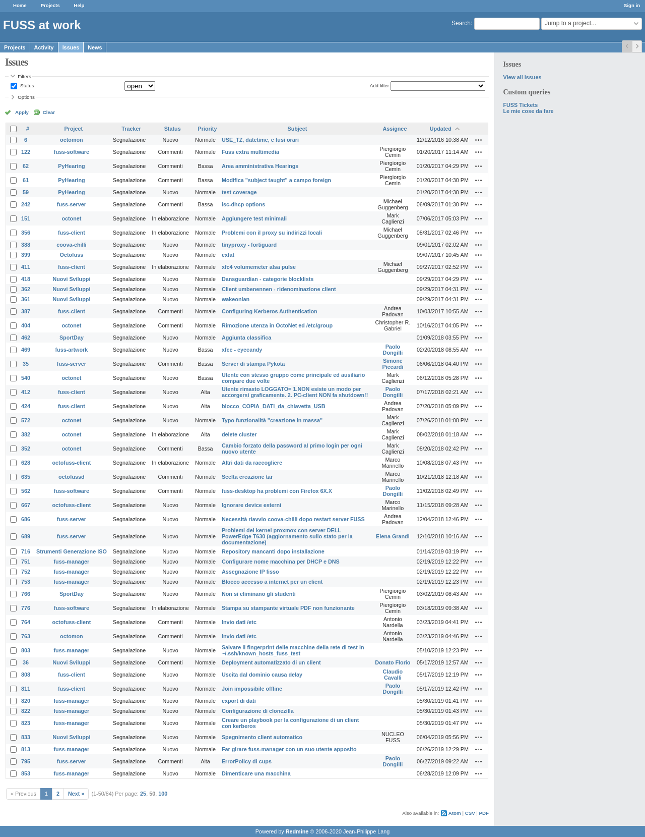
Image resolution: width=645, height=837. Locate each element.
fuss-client (71, 233)
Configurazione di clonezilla (258, 711)
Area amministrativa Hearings (260, 166)
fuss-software (71, 152)
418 (25, 279)
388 (25, 245)
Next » (76, 794)
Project (73, 129)
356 (25, 233)
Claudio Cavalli (393, 674)
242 (25, 204)
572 (25, 420)
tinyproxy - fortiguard (249, 245)
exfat (228, 255)
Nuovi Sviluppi (71, 279)
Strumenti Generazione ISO (71, 551)
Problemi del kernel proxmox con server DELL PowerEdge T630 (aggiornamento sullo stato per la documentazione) (287, 536)
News (95, 47)
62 (26, 166)
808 (25, 675)
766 (25, 594)
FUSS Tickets (520, 105)
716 (25, 551)
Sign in (632, 5)
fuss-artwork (71, 350)
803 (25, 650)
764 (25, 622)
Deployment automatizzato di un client (271, 662)
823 (25, 723)
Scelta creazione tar (247, 477)
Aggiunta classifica (246, 337)
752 (25, 572)
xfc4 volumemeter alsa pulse (259, 267)
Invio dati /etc (239, 622)
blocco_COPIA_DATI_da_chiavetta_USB (274, 406)
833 (25, 737)
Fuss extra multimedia (250, 152)
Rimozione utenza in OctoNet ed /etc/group (277, 325)
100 (162, 794)
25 (143, 794)
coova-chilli (71, 245)
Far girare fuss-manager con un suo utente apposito (289, 749)
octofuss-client (71, 463)
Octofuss (72, 255)
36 (26, 662)
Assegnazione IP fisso (250, 572)
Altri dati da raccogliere (252, 463)
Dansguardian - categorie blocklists (267, 279)
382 (25, 434)
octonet (71, 218)
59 (26, 192)
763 (25, 636)
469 (25, 350)
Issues (71, 47)
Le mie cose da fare (528, 111)
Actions (479, 140)
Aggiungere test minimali (254, 218)
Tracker (131, 129)
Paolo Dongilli (393, 350)
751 (25, 562)
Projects (50, 5)
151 (25, 218)
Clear (49, 112)
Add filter (379, 85)
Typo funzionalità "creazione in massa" (272, 420)
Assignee (394, 129)
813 (25, 749)
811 (25, 689)
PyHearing (71, 166)
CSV (470, 813)
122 (25, 152)
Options (26, 97)
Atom (454, 813)
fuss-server (71, 204)
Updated (441, 129)
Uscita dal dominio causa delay (262, 675)
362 (25, 289)
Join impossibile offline (252, 689)
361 (25, 299)
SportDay (71, 337)
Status (26, 85)
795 (25, 761)
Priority (207, 129)
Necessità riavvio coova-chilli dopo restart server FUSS (293, 519)
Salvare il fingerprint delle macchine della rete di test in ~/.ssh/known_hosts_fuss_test (293, 650)
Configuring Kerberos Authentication (269, 311)
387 (25, 311)
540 (25, 378)
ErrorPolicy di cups (247, 761)
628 (25, 463)
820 (25, 701)
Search (461, 23)
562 (25, 491)
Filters (24, 76)
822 (25, 711)
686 (25, 519)
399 (25, 255)
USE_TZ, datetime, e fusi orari (260, 140)
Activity (44, 47)
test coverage (239, 192)
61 (26, 180)
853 (25, 773)
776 (25, 608)
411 (25, 267)
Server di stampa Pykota (253, 364)
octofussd (71, 477)
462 (25, 337)
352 (25, 448)
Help (79, 5)
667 (25, 505)
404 (25, 325)
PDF (484, 813)
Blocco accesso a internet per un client (272, 582)
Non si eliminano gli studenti (259, 594)
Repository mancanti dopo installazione (273, 551)
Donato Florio (392, 662)
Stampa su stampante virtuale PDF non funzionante (288, 608)
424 (25, 406)
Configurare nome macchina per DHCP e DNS (281, 562)
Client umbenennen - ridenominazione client (279, 289)
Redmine (297, 831)
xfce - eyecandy (242, 350)
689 (25, 536)
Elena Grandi (393, 536)
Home (20, 5)
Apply (22, 112)
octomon (71, 140)
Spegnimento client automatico (262, 737)
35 (26, 364)
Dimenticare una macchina (256, 773)
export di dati (239, 701)
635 (25, 477)
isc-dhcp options (243, 204)
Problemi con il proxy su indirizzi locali (272, 233)
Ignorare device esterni (251, 505)
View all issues (522, 77)
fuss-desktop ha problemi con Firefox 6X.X (277, 491)
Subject (297, 129)
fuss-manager (72, 562)
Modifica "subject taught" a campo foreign (276, 180)
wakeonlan (235, 299)
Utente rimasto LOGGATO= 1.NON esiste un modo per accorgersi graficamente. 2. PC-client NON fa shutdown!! (295, 392)
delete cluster (239, 434)
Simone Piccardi (392, 364)
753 (25, 582)
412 (25, 392)
